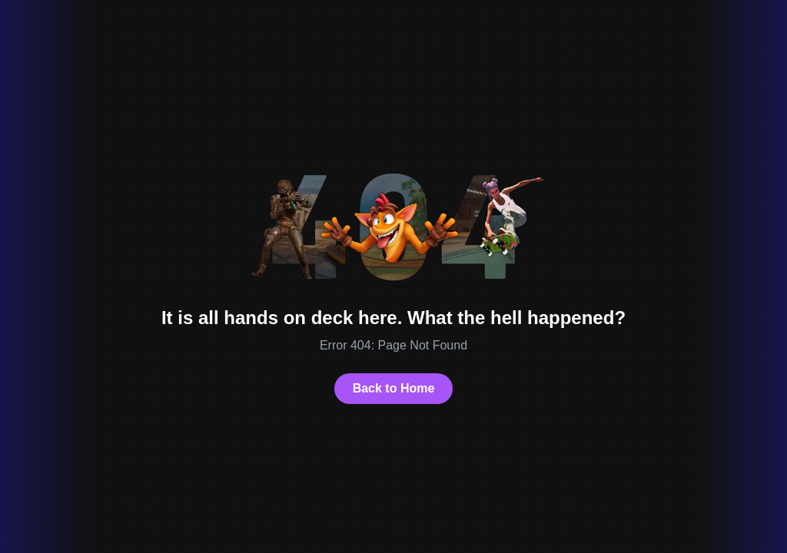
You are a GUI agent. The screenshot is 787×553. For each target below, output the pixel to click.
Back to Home (394, 388)
